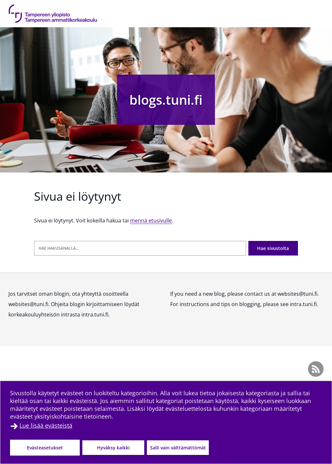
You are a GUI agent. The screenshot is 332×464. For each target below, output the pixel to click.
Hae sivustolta (273, 248)
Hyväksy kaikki (113, 448)
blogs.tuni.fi (166, 100)
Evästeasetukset (45, 448)
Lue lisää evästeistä (45, 425)
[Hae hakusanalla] (140, 248)
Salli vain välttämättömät (178, 448)
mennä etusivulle (151, 220)
